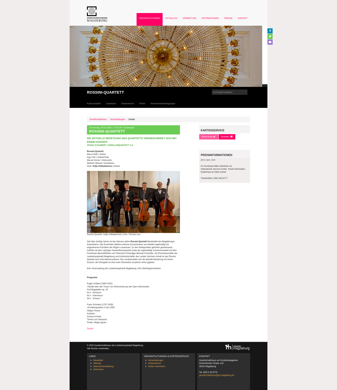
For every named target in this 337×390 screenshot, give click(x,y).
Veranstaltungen (149, 18)
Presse (228, 18)
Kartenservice (127, 103)
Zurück (90, 328)
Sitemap (97, 363)
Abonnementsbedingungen (162, 103)
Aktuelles (171, 18)
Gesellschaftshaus (98, 119)
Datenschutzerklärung (103, 366)
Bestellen (227, 136)
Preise (142, 103)
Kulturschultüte (94, 103)
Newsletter (98, 360)
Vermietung (189, 18)
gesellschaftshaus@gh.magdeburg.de (216, 375)
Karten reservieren (156, 366)
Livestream (111, 103)
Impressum (98, 369)
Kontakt (242, 18)
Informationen (210, 18)
